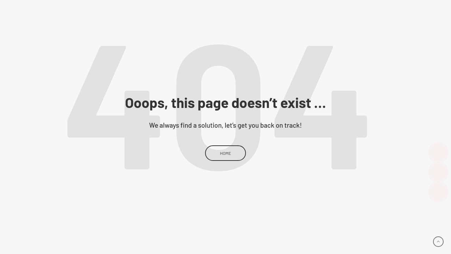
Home (225, 153)
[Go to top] (438, 241)
